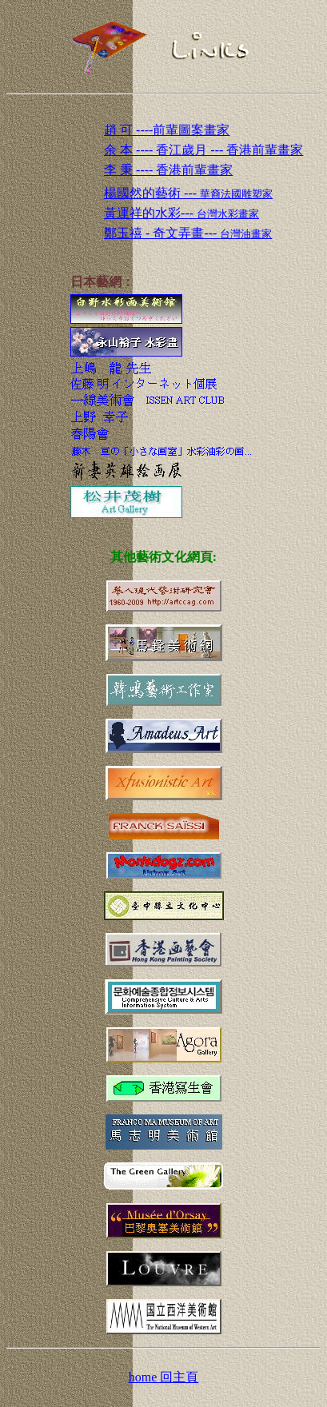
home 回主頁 (164, 1377)
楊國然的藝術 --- (188, 193)
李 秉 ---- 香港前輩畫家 (168, 170)
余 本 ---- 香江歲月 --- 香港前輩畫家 (203, 150)
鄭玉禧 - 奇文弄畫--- (188, 233)
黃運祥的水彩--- (181, 213)
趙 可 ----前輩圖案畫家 (166, 130)
